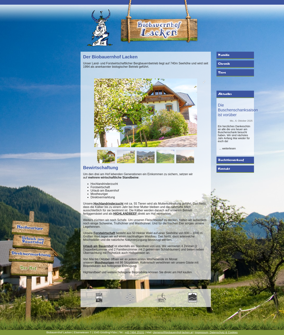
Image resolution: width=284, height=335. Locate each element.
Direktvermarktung (31, 254)
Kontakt (224, 168)
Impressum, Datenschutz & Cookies (216, 332)
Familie (224, 55)
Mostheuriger (30, 228)
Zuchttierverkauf (231, 160)
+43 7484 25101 (134, 332)
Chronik (224, 63)
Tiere (222, 72)
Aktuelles (225, 94)
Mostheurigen (104, 262)
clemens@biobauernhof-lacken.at (173, 332)
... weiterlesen (227, 148)
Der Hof (28, 268)
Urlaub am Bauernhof (98, 246)
